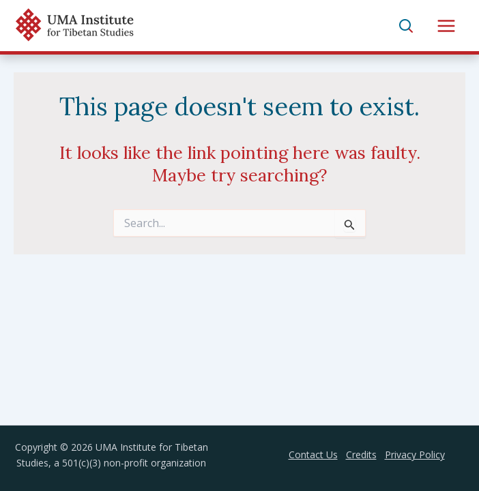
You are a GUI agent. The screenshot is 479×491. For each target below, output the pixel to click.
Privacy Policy (415, 454)
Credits (361, 454)
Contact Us (313, 454)
